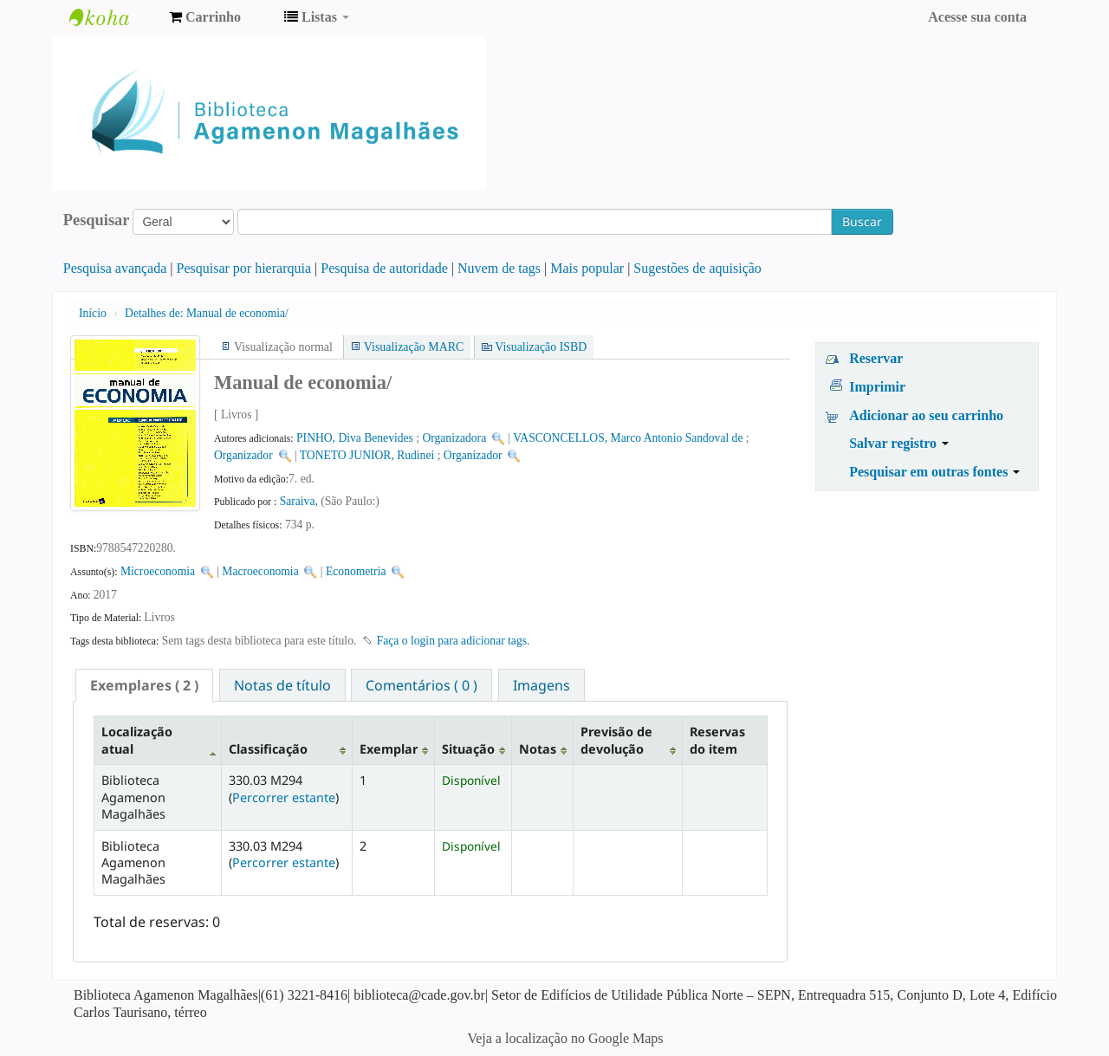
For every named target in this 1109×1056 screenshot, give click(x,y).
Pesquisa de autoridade (384, 268)
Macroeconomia (262, 571)
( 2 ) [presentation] (144, 685)
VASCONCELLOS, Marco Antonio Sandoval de (628, 437)
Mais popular (587, 268)
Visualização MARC (414, 346)
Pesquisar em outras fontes (934, 471)
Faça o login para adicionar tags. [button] (453, 640)
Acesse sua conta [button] (977, 17)
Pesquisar (96, 220)
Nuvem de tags (499, 268)
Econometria (356, 571)
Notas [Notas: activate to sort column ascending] (537, 749)
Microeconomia (157, 571)
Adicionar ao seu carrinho (926, 415)
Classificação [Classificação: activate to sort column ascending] (268, 749)
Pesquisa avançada (115, 268)
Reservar (876, 358)
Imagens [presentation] (541, 685)
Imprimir (877, 386)
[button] (205, 17)
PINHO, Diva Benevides (354, 437)
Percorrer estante (283, 797)
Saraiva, (300, 501)
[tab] (144, 685)
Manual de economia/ (207, 313)
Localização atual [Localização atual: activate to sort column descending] (136, 739)
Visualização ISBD (541, 346)
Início (93, 313)
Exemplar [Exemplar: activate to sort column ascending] (389, 749)
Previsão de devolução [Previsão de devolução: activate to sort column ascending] (616, 739)
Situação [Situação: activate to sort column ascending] (468, 749)
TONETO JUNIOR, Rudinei (367, 455)
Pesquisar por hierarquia (244, 268)
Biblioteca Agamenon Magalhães (112, 17)
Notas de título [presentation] (282, 685)
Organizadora (454, 437)
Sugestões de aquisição (697, 268)
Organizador (243, 455)
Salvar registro (899, 443)
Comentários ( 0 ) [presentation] (421, 685)
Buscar (862, 221)
